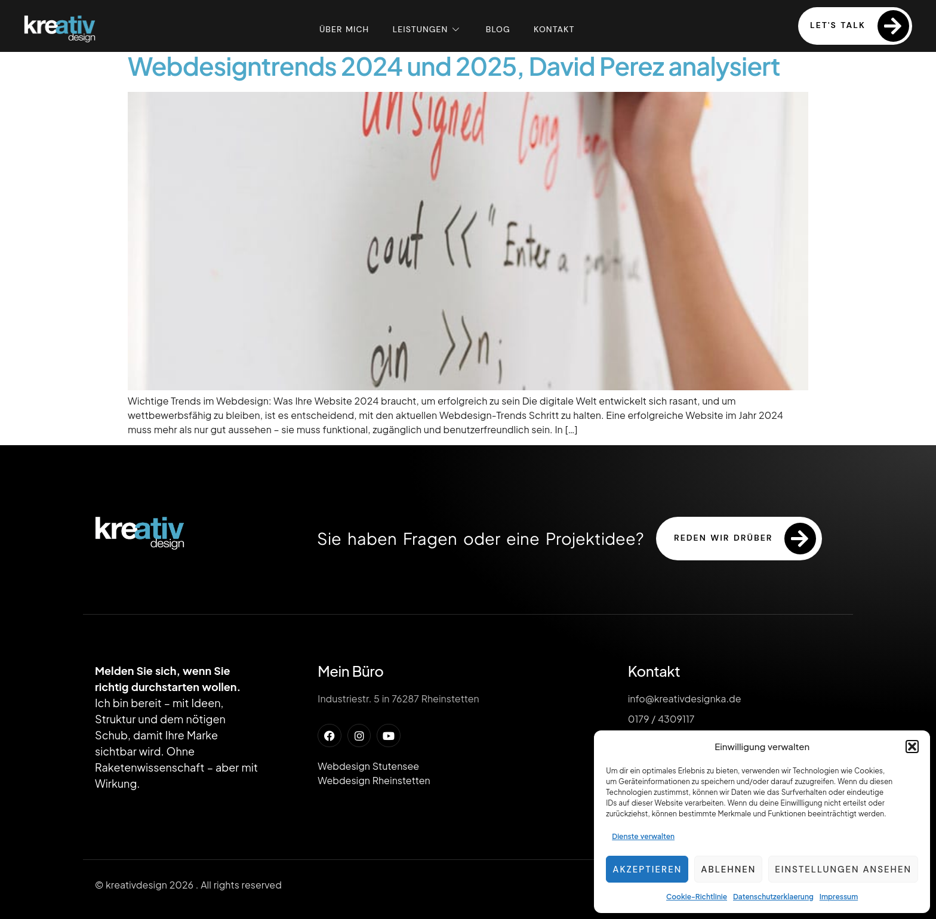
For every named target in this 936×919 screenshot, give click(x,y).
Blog (498, 28)
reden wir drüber (745, 538)
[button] (912, 747)
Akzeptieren (647, 869)
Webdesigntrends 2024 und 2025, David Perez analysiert (454, 65)
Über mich (343, 28)
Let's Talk (859, 26)
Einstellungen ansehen (843, 869)
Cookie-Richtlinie (696, 896)
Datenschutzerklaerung (773, 896)
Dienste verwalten (643, 836)
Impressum (839, 896)
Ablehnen (728, 869)
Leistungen (427, 29)
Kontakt (554, 28)
